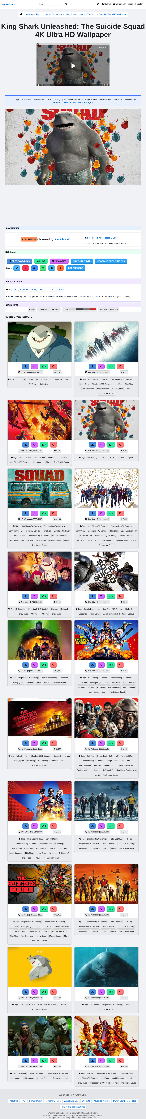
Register (139, 4)
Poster (60, 296)
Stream (44, 296)
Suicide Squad (103, 296)
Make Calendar (82, 261)
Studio (76, 296)
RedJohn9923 (62, 239)
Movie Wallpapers (54, 14)
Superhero (34, 296)
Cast (93, 296)
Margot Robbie (103, 389)
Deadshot (83, 614)
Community (119, 4)
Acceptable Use (71, 1101)
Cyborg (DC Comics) (120, 296)
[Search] (66, 4)
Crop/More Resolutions (111, 261)
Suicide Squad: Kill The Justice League (118, 614)
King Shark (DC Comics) (26, 289)
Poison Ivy (65, 609)
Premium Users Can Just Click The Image (73, 102)
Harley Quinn (22, 296)
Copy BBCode (75, 268)
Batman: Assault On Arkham (55, 683)
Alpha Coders (8, 4)
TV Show (32, 384)
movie (42, 289)
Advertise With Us (102, 1101)
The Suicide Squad (56, 289)
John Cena (84, 384)
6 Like (41, 261)
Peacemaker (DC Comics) (121, 379)
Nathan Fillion (39, 458)
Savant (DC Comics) (125, 844)
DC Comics (20, 379)
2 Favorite (59, 261)
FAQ (24, 1101)
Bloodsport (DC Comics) (102, 384)
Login (130, 4)
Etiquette (86, 1101)
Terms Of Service (53, 1101)
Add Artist (29, 239)
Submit (106, 4)
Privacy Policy (35, 1101)
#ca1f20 (93, 309)
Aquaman (85, 296)
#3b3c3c (79, 309)
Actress (52, 296)
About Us (14, 1101)
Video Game (95, 614)
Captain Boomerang (91, 609)
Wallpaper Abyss (33, 14)
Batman (29, 683)
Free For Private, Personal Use (101, 238)
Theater (68, 296)
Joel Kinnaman (88, 389)
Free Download (19, 261)
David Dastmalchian (62, 531)
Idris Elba (118, 384)
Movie (128, 389)
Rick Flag (129, 384)
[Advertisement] (73, 205)
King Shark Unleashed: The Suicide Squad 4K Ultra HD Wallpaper (96, 14)
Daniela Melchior (59, 536)
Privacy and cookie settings (73, 1107)
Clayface (54, 609)
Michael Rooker (108, 844)
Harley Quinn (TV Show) (37, 379)
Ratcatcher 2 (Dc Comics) (39, 536)
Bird (21, 1005)
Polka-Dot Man (19, 536)
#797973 (86, 309)
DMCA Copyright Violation (124, 1101)
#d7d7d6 (72, 309)
